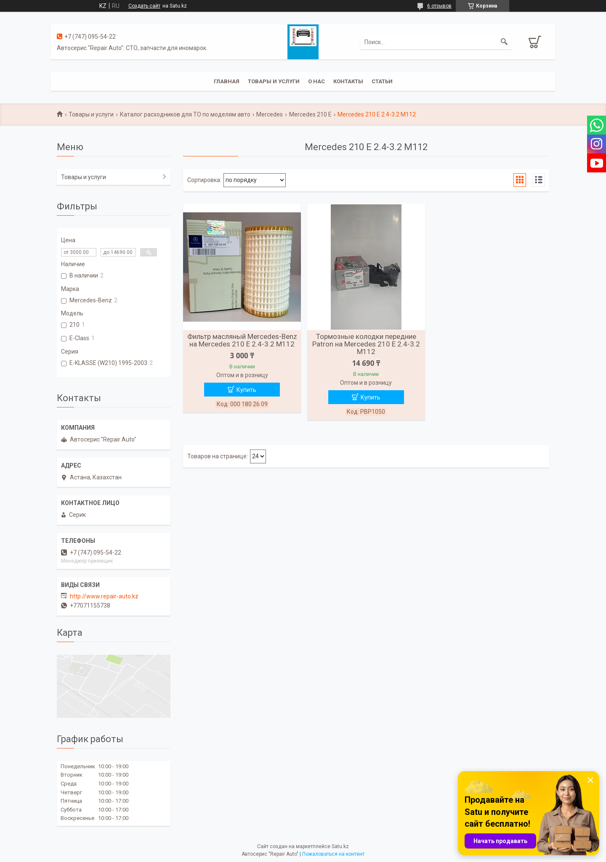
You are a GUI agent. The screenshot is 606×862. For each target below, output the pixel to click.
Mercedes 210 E (310, 114)
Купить (246, 389)
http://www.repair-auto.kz (104, 596)
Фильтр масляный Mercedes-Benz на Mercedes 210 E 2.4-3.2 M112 (242, 340)
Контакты (348, 81)
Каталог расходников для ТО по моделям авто (185, 114)
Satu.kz (340, 846)
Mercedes (269, 114)
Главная (226, 81)
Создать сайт (144, 6)
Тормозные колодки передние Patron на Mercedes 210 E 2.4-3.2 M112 (366, 344)
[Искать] (504, 42)
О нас (316, 81)
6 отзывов (439, 6)
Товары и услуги (274, 81)
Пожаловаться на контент (333, 854)
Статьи (382, 81)
